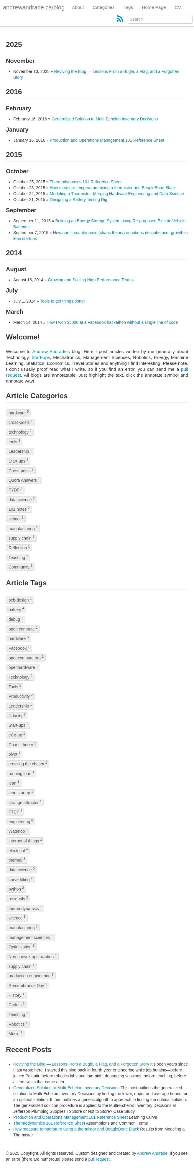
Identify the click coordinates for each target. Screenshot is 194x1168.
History (16, 995)
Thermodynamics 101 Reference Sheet (86, 181)
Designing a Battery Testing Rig (78, 199)
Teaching (18, 557)
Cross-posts (21, 470)
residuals (18, 898)
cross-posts (21, 422)
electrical (18, 850)
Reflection (19, 547)
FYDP (15, 489)
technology (20, 431)
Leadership (20, 451)
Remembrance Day (28, 985)
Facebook (19, 648)
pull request (98, 1159)
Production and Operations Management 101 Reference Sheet (107, 140)
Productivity (21, 696)
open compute (23, 628)
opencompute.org (26, 657)
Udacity (17, 715)
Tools (15, 686)
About (78, 7)
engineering (21, 821)
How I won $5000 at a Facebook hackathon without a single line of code (112, 322)
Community (20, 567)
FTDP (15, 812)
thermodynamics (25, 908)
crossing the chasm (28, 763)
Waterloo (18, 831)
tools (14, 441)
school (16, 518)
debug (16, 619)
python (16, 889)
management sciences (31, 937)
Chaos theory (22, 744)
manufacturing (23, 528)
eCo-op (17, 734)
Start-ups (41, 357)
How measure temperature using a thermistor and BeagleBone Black (112, 187)
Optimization (21, 947)
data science (22, 499)
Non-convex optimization (33, 956)
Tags (128, 7)
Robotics (18, 1024)
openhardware (23, 667)
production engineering (31, 975)
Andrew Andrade (152, 1153)
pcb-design (20, 599)
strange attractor (25, 802)
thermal (17, 860)
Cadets (16, 1004)
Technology (20, 676)
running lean (21, 773)
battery (16, 609)
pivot (14, 754)
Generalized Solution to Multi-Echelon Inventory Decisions (105, 119)
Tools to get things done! (62, 301)
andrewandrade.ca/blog (34, 7)
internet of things (25, 840)
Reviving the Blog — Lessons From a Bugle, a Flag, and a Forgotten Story (81, 1064)
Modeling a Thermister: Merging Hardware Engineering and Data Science (117, 193)
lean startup (21, 792)
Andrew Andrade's (51, 351)
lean (14, 783)
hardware (19, 412)
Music (15, 1033)
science (17, 918)
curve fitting (21, 879)
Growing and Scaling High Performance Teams (91, 279)
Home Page (154, 7)
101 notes (19, 509)
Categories (103, 7)
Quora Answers (24, 480)
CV (178, 7)
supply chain (21, 538)
